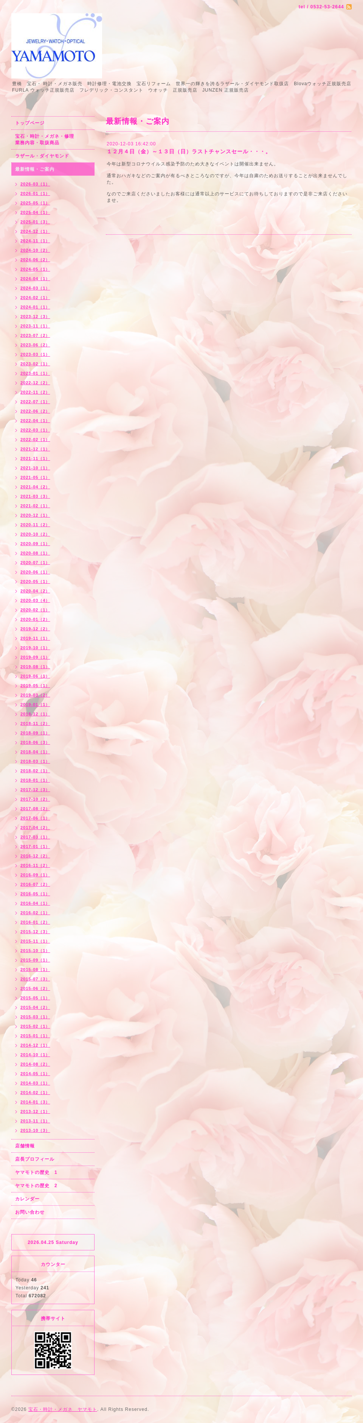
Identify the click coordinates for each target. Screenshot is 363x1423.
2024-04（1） (35, 278)
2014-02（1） (35, 1092)
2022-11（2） (35, 392)
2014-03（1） (35, 1083)
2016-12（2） (35, 856)
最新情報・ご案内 (34, 169)
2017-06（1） (35, 818)
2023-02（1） (35, 364)
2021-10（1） (35, 468)
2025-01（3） (35, 222)
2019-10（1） (35, 647)
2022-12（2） (35, 382)
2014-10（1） (35, 1054)
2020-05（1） (35, 581)
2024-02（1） (35, 297)
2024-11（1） (35, 240)
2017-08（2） (35, 808)
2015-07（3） (35, 979)
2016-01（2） (35, 922)
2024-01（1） (35, 307)
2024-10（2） (35, 250)
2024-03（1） (35, 288)
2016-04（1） (35, 903)
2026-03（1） (35, 184)
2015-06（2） (35, 988)
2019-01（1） (35, 704)
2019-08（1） (35, 666)
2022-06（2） (35, 411)
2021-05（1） (35, 477)
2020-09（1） (35, 543)
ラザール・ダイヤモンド (42, 156)
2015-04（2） (35, 1007)
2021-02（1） (35, 505)
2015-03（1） (35, 1017)
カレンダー (27, 1199)
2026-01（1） (35, 193)
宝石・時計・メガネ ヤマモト (62, 1409)
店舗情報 (25, 1146)
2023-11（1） (35, 326)
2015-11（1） (35, 941)
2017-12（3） (35, 789)
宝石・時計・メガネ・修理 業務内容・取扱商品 (52, 139)
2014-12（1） (35, 1045)
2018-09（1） (35, 733)
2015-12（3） (35, 931)
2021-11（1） (35, 458)
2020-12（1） (35, 515)
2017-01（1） (35, 846)
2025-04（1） (35, 212)
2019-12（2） (35, 629)
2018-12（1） (35, 714)
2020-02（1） (35, 610)
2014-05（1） (35, 1073)
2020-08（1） (35, 553)
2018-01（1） (35, 780)
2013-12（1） (35, 1111)
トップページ (30, 123)
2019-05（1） (35, 685)
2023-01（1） (35, 373)
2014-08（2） (35, 1064)
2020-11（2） (35, 524)
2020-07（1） (35, 562)
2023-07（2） (35, 335)
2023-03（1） (35, 354)
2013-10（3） (35, 1130)
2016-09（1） (35, 875)
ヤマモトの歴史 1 (36, 1172)
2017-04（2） (35, 827)
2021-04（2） (35, 487)
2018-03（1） (35, 761)
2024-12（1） (35, 231)
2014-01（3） (35, 1102)
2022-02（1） (35, 439)
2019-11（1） (35, 638)
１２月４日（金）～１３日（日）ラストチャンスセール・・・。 (189, 151)
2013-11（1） (35, 1121)
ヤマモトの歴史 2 (36, 1185)
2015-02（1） (35, 1026)
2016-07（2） (35, 884)
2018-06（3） (35, 742)
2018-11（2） (35, 723)
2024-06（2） (35, 259)
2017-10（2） (35, 799)
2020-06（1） (35, 572)
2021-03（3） (35, 496)
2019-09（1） (35, 657)
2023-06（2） (35, 345)
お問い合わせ (30, 1212)
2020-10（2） (35, 534)
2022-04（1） (35, 420)
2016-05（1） (35, 894)
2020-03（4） (35, 600)
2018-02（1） (35, 770)
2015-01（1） (35, 1035)
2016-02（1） (35, 912)
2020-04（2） (35, 591)
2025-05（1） (35, 203)
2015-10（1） (35, 950)
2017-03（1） (35, 837)
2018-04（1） (35, 752)
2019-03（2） (35, 695)
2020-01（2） (35, 619)
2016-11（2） (35, 865)
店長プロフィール (34, 1159)
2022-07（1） (35, 401)
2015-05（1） (35, 998)
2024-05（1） (35, 269)
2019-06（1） (35, 676)
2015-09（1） (35, 960)
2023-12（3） (35, 316)
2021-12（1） (35, 449)
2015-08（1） (35, 969)
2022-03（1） (35, 430)
